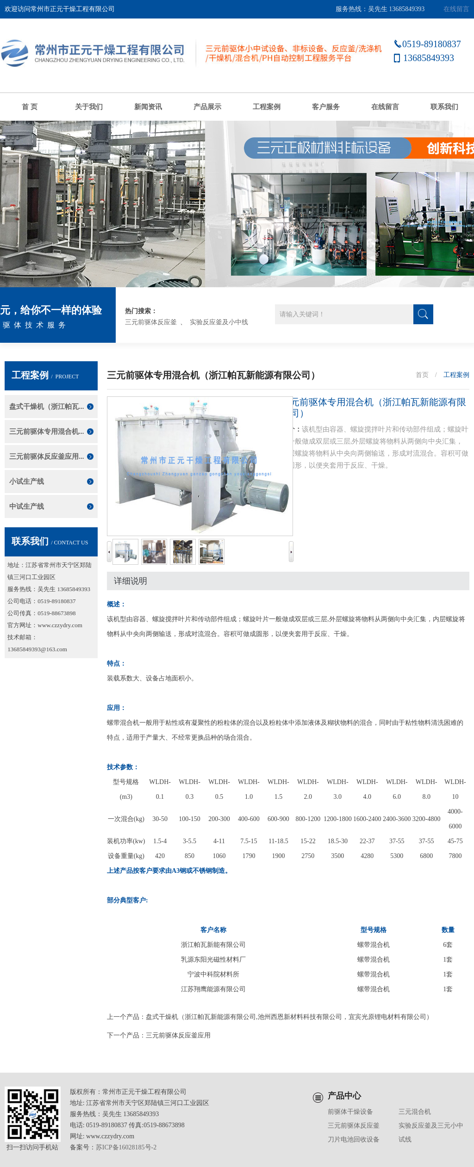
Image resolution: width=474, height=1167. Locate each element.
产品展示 (207, 107)
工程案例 (267, 107)
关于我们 (89, 107)
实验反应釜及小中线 (219, 322)
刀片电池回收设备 (354, 1139)
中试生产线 (26, 506)
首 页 (29, 107)
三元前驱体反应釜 (151, 322)
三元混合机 (415, 1111)
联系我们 (444, 107)
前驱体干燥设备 (350, 1111)
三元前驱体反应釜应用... (46, 456)
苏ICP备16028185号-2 (126, 1147)
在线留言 (456, 9)
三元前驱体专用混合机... (46, 431)
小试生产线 (26, 481)
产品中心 (344, 1095)
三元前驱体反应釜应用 (178, 1035)
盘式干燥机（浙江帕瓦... (46, 406)
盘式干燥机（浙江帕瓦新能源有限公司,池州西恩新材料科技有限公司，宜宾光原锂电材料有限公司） (289, 1016)
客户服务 (326, 107)
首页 (422, 374)
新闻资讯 (148, 107)
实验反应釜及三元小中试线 (431, 1132)
